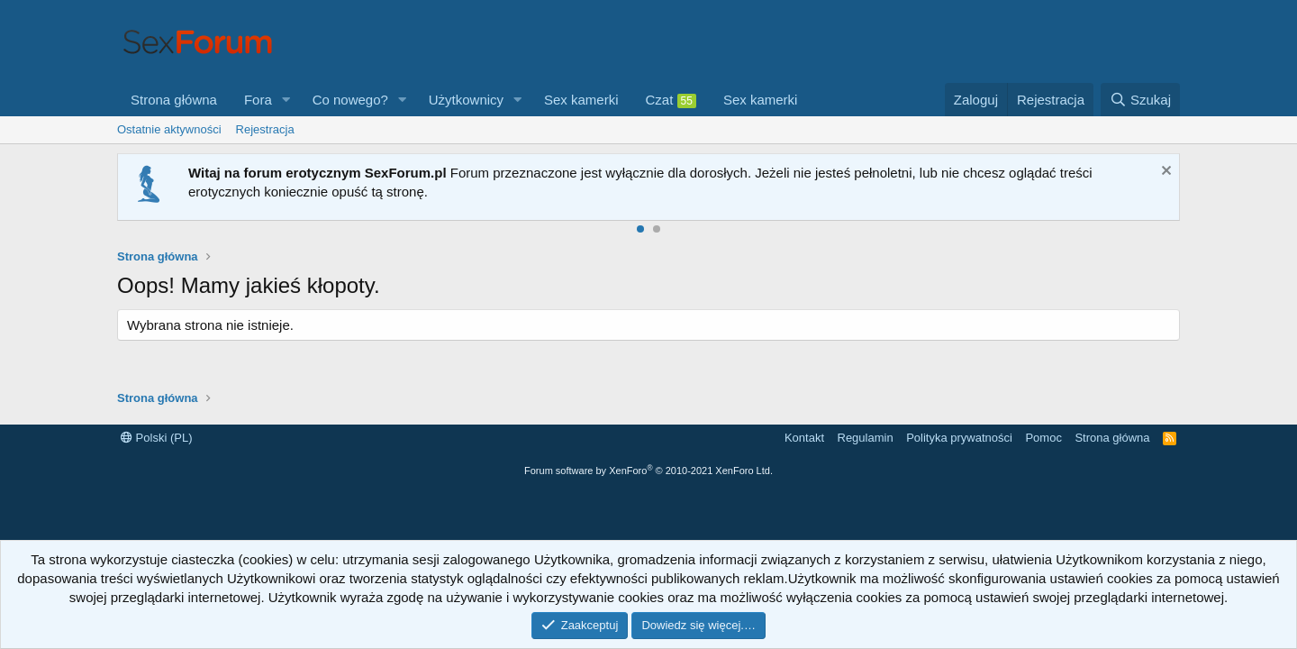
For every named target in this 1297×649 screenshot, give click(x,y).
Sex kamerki (581, 99)
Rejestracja (265, 129)
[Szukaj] (1140, 99)
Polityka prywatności (959, 437)
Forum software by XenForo (648, 470)
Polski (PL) (156, 437)
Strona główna (174, 99)
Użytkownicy (466, 99)
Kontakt (804, 437)
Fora (258, 99)
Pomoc (1043, 437)
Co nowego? (350, 99)
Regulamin (865, 437)
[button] (286, 99)
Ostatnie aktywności (169, 129)
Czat (671, 100)
